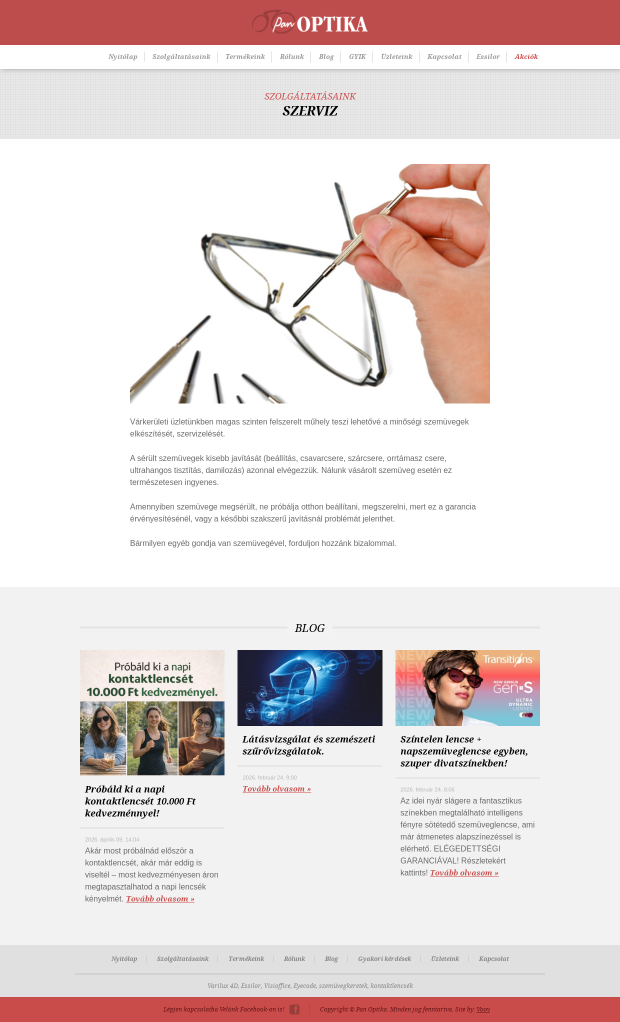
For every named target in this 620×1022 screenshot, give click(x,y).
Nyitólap (123, 56)
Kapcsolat (445, 56)
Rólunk (292, 56)
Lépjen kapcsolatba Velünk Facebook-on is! (224, 1009)
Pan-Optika (310, 22)
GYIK (357, 56)
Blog (326, 56)
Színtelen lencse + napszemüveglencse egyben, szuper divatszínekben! (464, 751)
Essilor (488, 56)
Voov (483, 1009)
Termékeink (245, 56)
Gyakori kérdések (384, 959)
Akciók (526, 56)
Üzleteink (396, 56)
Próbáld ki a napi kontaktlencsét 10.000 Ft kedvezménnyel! (140, 801)
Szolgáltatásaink (181, 56)
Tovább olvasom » (160, 899)
